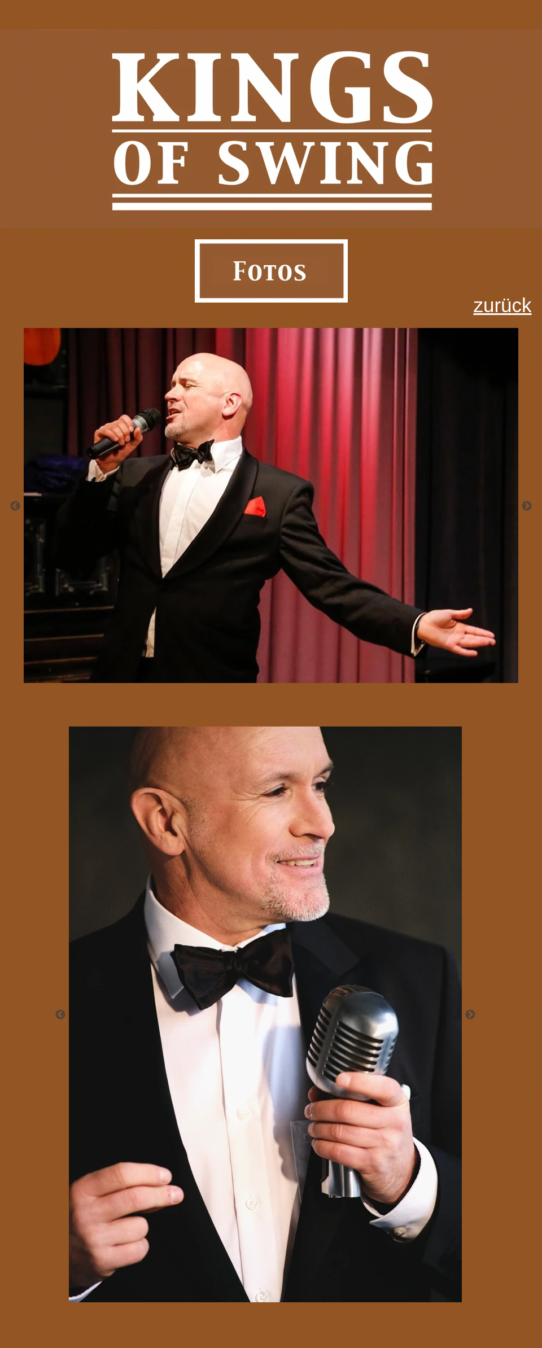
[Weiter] (526, 505)
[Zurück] (15, 505)
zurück (502, 305)
